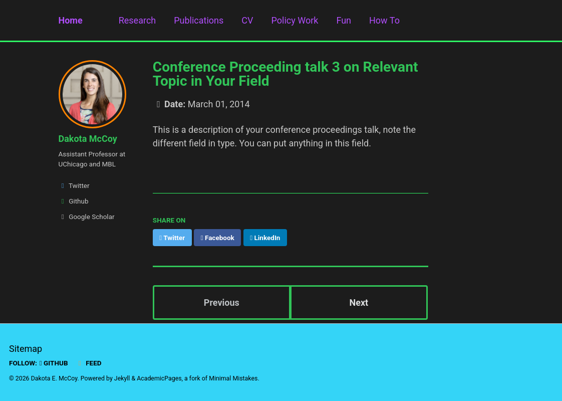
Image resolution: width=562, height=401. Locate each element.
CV (247, 20)
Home (71, 20)
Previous (221, 302)
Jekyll (122, 378)
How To (384, 20)
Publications (198, 20)
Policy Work (295, 20)
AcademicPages (159, 378)
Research (137, 20)
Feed (89, 363)
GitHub (54, 363)
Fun (343, 20)
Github (74, 201)
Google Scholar (87, 217)
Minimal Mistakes (233, 378)
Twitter (74, 185)
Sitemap (25, 348)
